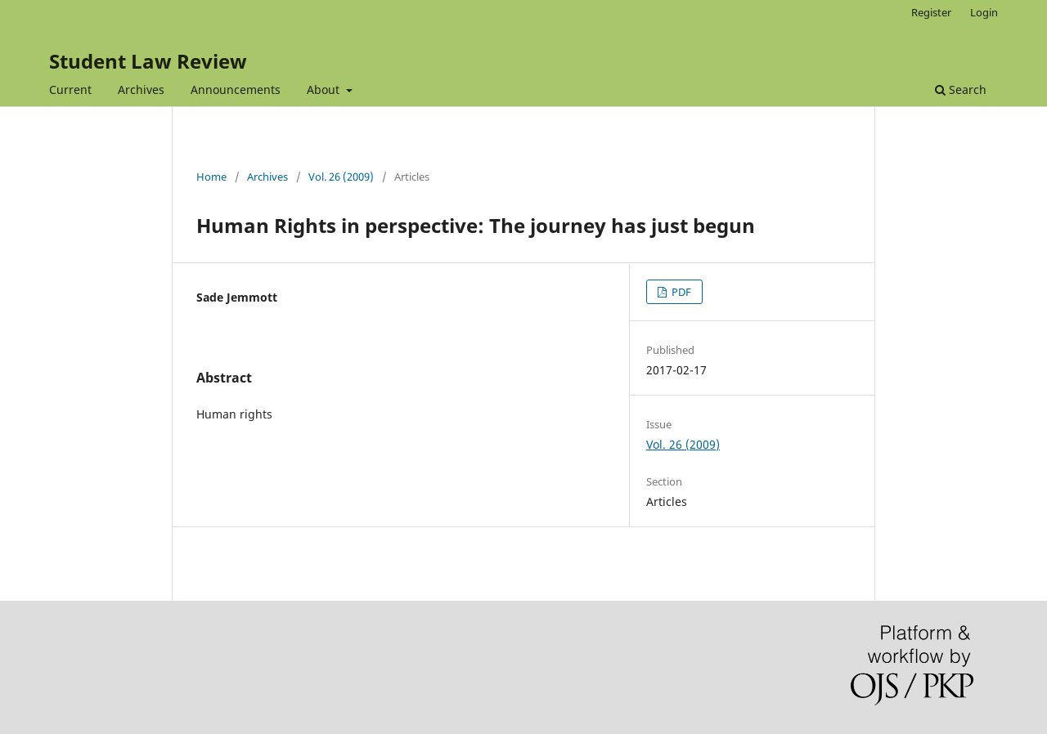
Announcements (236, 89)
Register (931, 12)
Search (960, 89)
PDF (680, 291)
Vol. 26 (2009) (341, 176)
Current (70, 89)
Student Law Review (148, 60)
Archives (141, 89)
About (325, 89)
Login (984, 12)
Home (211, 176)
